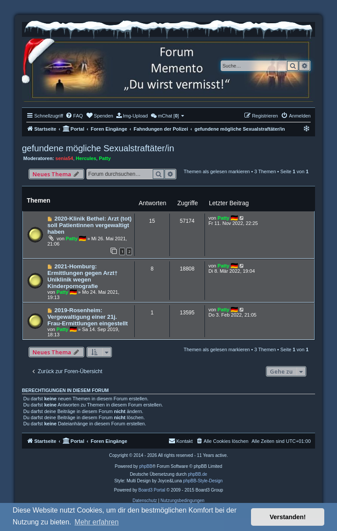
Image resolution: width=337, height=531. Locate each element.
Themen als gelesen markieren (216, 171)
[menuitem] (74, 115)
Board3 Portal (151, 490)
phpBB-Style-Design (202, 480)
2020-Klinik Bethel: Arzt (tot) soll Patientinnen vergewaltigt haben (89, 225)
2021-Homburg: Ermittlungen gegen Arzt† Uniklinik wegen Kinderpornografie (82, 276)
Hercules (86, 158)
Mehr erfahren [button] (97, 522)
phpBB (145, 466)
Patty (105, 158)
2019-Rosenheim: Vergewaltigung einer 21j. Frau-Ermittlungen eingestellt (87, 317)
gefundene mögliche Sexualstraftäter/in (98, 148)
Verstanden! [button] (288, 516)
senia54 (64, 158)
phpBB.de (197, 474)
